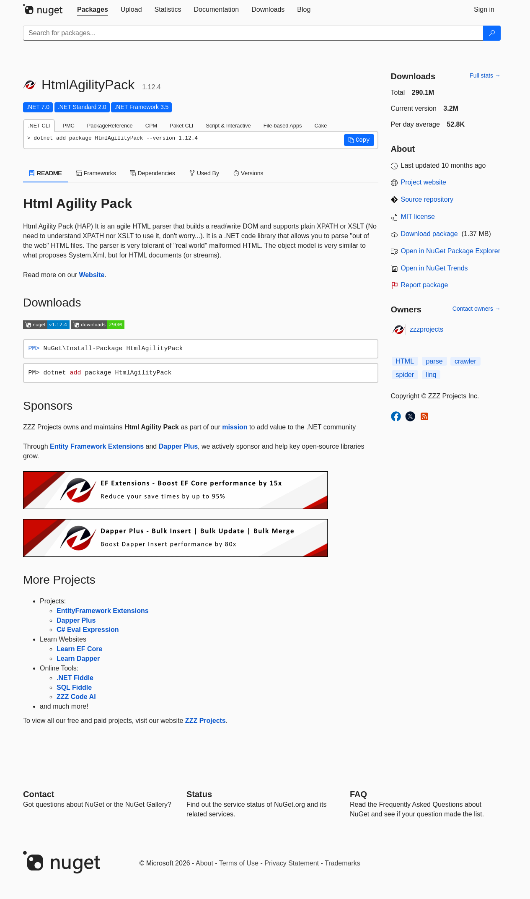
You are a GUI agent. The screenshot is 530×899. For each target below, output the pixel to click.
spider (405, 374)
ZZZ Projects (205, 720)
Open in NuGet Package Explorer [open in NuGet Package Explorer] (450, 251)
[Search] (492, 33)
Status (199, 794)
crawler (465, 361)
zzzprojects (426, 329)
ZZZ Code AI (76, 696)
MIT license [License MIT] (418, 216)
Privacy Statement (291, 863)
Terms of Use (239, 863)
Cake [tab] (320, 125)
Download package (429, 233)
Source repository (427, 199)
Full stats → (485, 75)
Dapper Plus (178, 446)
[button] (359, 140)
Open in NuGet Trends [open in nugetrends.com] (434, 268)
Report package (424, 284)
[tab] (92, 9)
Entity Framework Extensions (97, 446)
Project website (424, 182)
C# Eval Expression (88, 629)
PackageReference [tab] (110, 125)
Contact (38, 794)
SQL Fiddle (74, 687)
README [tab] (45, 173)
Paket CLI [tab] (181, 125)
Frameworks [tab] (96, 173)
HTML (405, 361)
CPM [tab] (151, 125)
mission (234, 427)
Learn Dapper (78, 658)
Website (91, 274)
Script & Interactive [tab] (228, 125)
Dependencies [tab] (152, 173)
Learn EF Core (79, 648)
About (204, 863)
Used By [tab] (204, 173)
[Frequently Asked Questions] (358, 794)
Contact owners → (476, 308)
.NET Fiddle (75, 677)
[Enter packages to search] (253, 33)
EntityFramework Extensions (103, 610)
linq (431, 374)
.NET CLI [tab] (39, 125)
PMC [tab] (68, 125)
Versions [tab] (248, 173)
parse (434, 361)
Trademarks (342, 863)
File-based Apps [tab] (283, 125)
